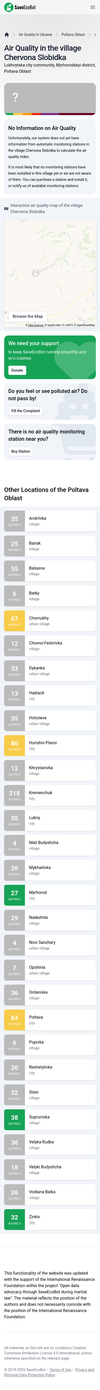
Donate (17, 370)
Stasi (60, 1092)
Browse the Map (27, 316)
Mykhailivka (60, 868)
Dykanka (60, 668)
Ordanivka (60, 992)
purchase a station (51, 179)
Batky (60, 593)
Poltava (60, 1017)
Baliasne (60, 568)
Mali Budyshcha (60, 843)
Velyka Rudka (60, 1142)
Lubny (60, 818)
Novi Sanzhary (60, 942)
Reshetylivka (60, 1067)
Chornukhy (60, 618)
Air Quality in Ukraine (35, 34)
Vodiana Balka (60, 1192)
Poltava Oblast (73, 34)
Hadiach (60, 693)
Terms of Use (60, 1370)
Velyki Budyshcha (60, 1167)
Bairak (60, 543)
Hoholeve (60, 718)
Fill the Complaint (25, 411)
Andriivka (60, 518)
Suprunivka (60, 1117)
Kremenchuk (60, 793)
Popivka (60, 1042)
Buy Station (20, 451)
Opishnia (60, 967)
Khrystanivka (60, 768)
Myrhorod (60, 893)
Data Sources (36, 325)
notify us (19, 186)
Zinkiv (60, 1217)
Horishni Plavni (60, 743)
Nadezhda (60, 917)
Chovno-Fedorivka (60, 643)
